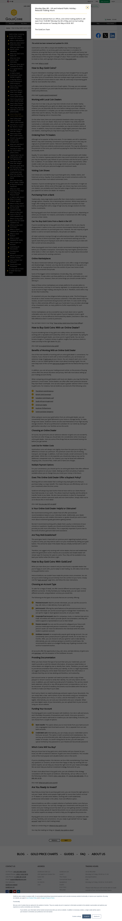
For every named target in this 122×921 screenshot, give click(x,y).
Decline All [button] (96, 916)
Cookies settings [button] (76, 916)
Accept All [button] (86, 916)
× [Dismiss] (87, 7)
